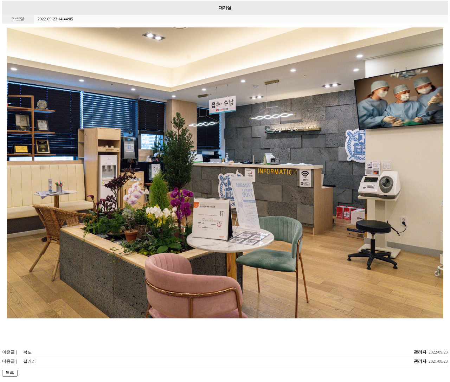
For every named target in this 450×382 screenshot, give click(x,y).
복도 (27, 352)
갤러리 (29, 361)
